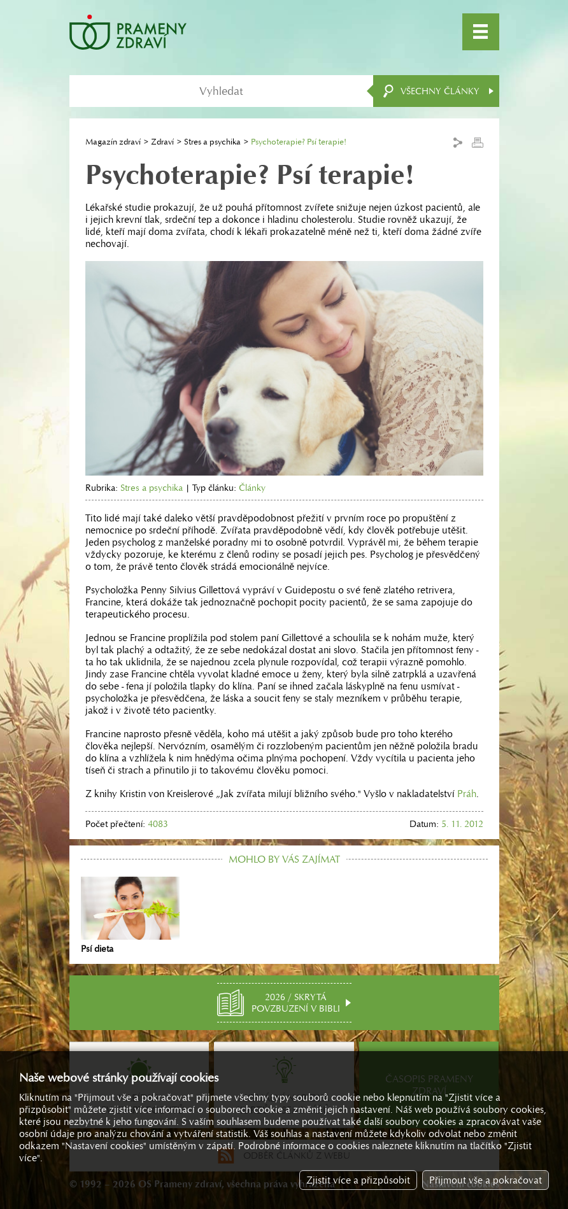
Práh (466, 794)
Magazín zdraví (113, 141)
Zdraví (162, 141)
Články (252, 487)
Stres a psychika (212, 141)
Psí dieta (130, 915)
